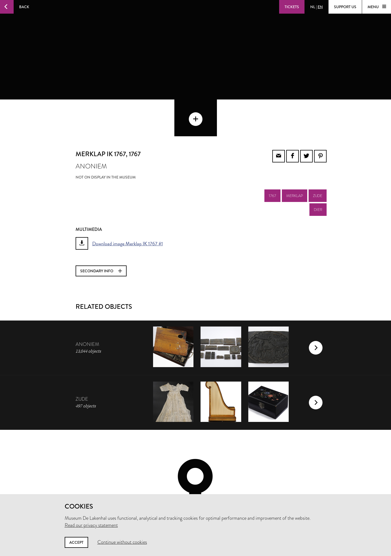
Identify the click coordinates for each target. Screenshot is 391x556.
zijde (317, 159)
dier (318, 173)
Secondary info (101, 234)
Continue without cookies (122, 542)
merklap (294, 159)
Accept (76, 542)
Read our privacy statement (91, 525)
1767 (272, 159)
